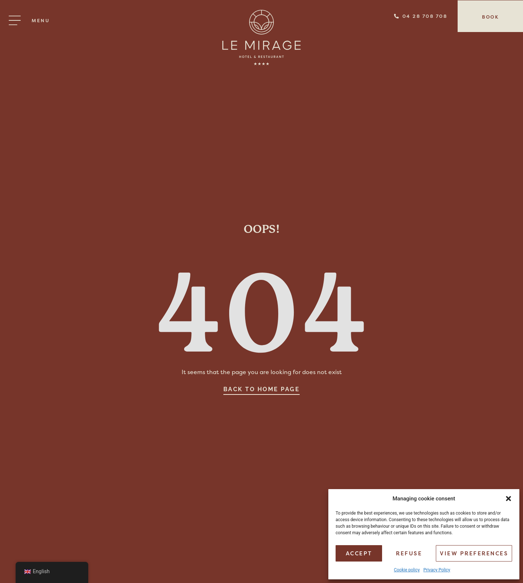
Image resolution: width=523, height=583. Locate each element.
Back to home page (261, 389)
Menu (40, 20)
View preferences (474, 553)
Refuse (409, 553)
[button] (508, 498)
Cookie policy (406, 569)
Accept (359, 553)
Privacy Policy (436, 569)
